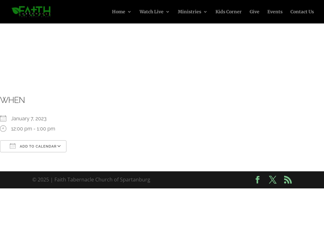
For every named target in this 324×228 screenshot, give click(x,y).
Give (254, 12)
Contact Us (302, 12)
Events (275, 12)
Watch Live (152, 12)
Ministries (189, 12)
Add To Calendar (33, 146)
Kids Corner (228, 12)
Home (118, 12)
